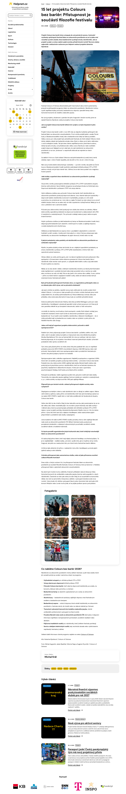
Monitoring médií (14, 63)
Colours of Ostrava (87, 599)
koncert (66, 633)
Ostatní (10, 47)
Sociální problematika (16, 25)
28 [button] (13, 112)
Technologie (12, 43)
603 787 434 (50, 783)
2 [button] (29, 112)
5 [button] (16, 115)
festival (60, 633)
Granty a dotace (80, 684)
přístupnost (73, 633)
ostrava (54, 633)
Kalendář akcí (20, 101)
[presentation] (53, 658)
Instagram (28, 170)
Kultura (10, 39)
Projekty (11, 86)
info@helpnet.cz (62, 783)
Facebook (11, 170)
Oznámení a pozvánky (15, 56)
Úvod (42, 4)
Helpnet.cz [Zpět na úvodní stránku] (22, 4)
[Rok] (22, 105)
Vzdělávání (12, 78)
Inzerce (10, 71)
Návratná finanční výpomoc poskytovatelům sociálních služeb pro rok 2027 (83, 657)
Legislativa (12, 32)
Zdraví (10, 28)
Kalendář (11, 67)
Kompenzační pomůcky (16, 75)
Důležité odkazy (13, 82)
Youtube (19, 170)
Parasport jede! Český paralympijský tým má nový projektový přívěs (88, 715)
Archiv (10, 93)
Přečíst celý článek (74, 675)
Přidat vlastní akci (21, 132)
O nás (10, 89)
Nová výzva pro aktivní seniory (84, 687)
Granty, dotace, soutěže (16, 60)
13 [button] (20, 118)
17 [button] (10, 121)
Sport (10, 36)
